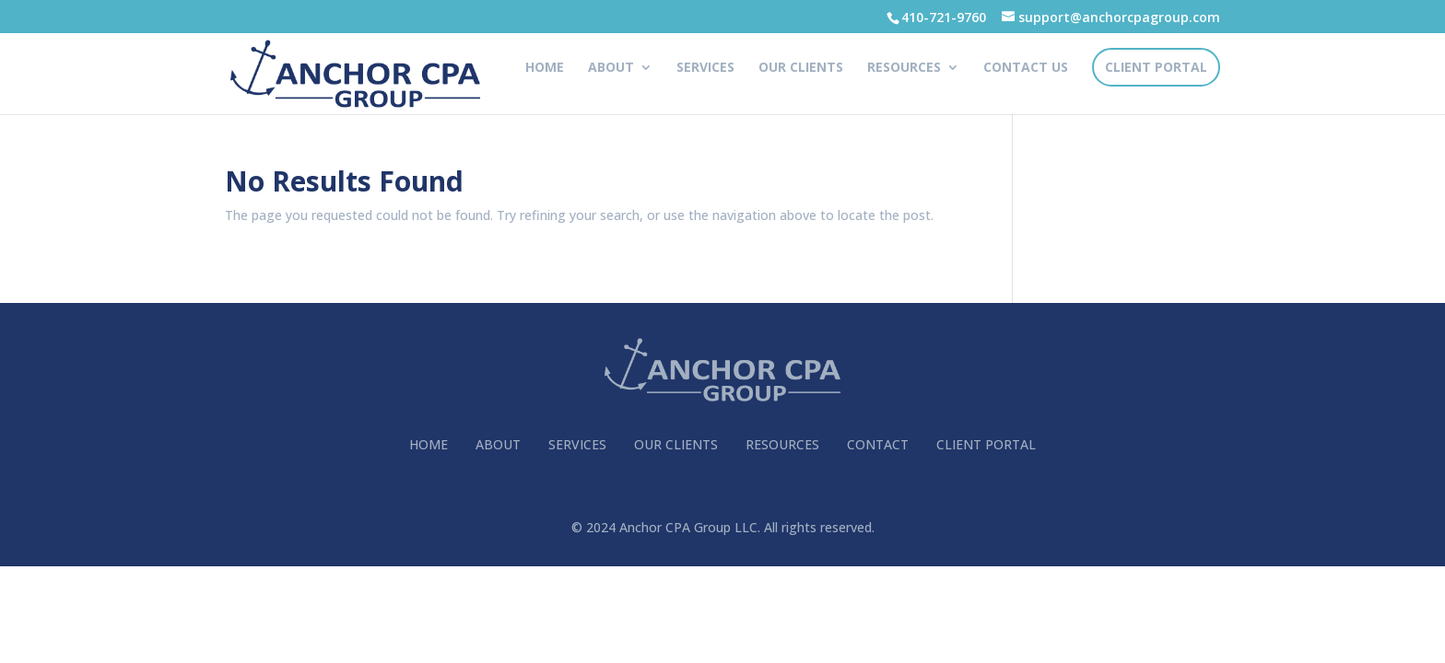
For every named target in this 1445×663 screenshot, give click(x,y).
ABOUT (611, 68)
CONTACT (878, 445)
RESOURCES (904, 68)
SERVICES (705, 68)
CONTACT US (1025, 68)
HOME (544, 68)
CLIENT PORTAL (1156, 67)
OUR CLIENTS (800, 68)
